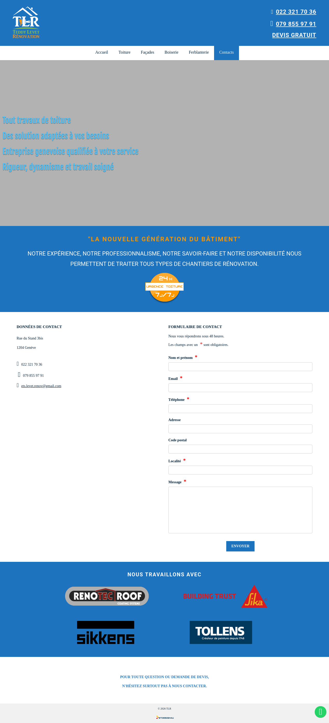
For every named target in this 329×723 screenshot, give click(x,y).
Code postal (177, 440)
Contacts (226, 52)
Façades (147, 52)
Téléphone (178, 399)
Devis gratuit (294, 35)
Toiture (125, 52)
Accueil (101, 52)
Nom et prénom (182, 357)
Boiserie (171, 52)
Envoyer (240, 546)
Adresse (174, 420)
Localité (177, 460)
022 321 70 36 (293, 12)
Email (175, 378)
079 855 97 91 (293, 24)
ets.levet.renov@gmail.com (41, 386)
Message (177, 481)
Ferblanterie (199, 52)
